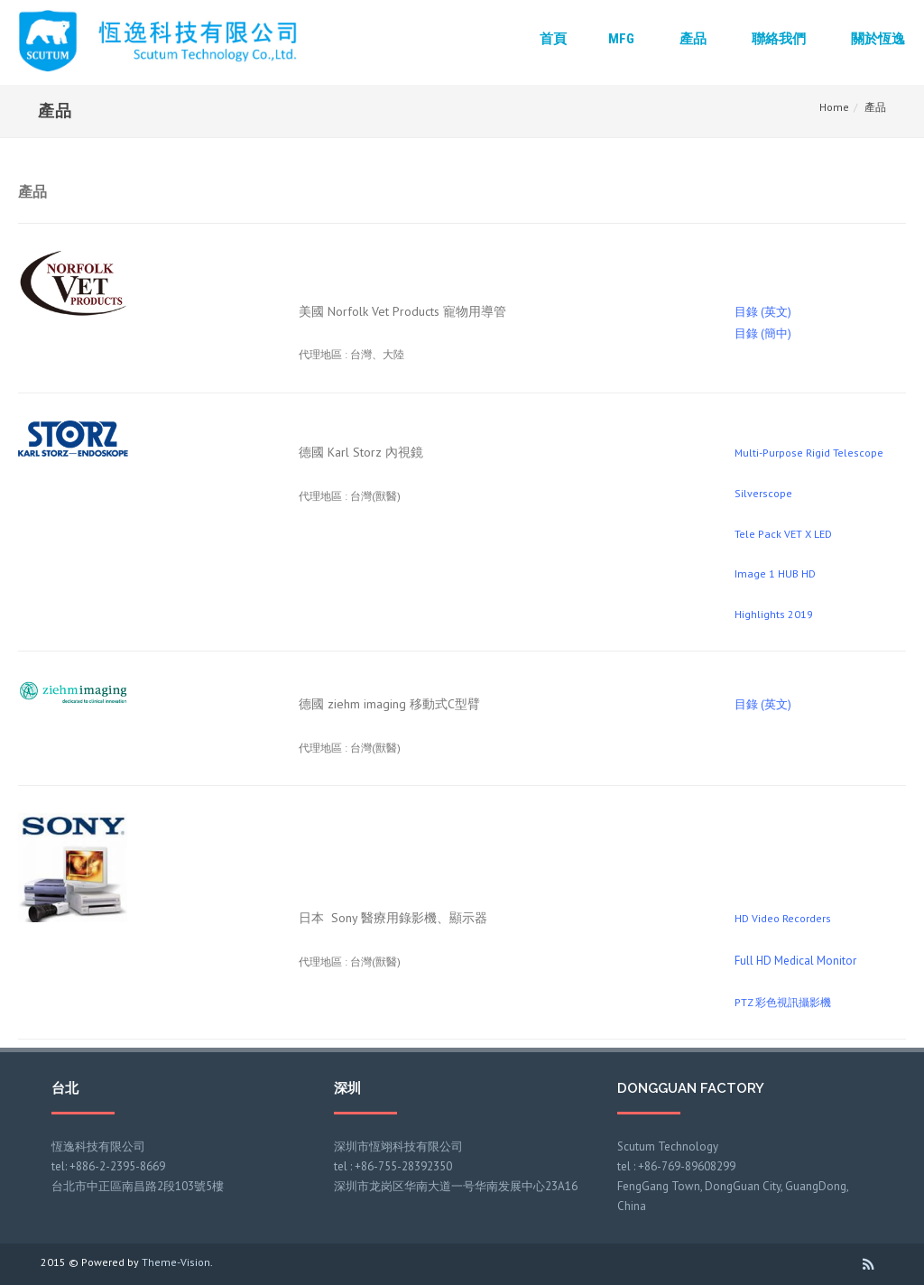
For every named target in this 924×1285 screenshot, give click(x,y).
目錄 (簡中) (763, 333)
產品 (693, 39)
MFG (621, 39)
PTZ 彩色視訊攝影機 (783, 1002)
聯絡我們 (779, 39)
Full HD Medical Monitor (795, 960)
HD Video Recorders (783, 918)
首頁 (553, 39)
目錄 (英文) (763, 311)
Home (834, 107)
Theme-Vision (176, 1262)
